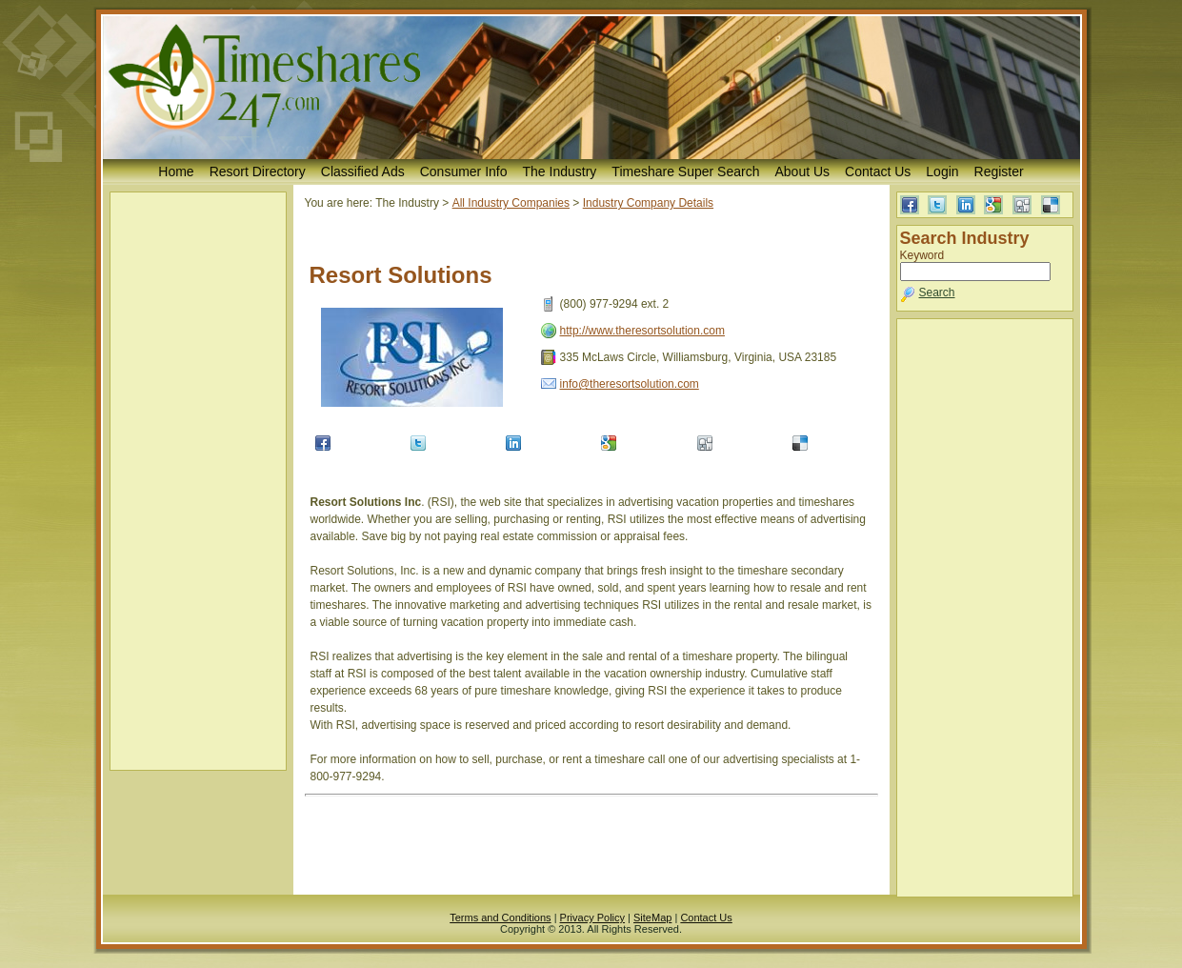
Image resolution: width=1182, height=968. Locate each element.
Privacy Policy (592, 917)
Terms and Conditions (500, 917)
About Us (802, 171)
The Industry (560, 171)
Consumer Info (464, 171)
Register (999, 171)
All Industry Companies (511, 203)
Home (175, 171)
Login (942, 171)
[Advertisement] (198, 481)
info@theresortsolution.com (629, 384)
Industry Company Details (648, 203)
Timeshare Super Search (685, 171)
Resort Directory (258, 171)
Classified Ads (363, 171)
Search (937, 292)
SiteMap (652, 917)
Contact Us (878, 171)
